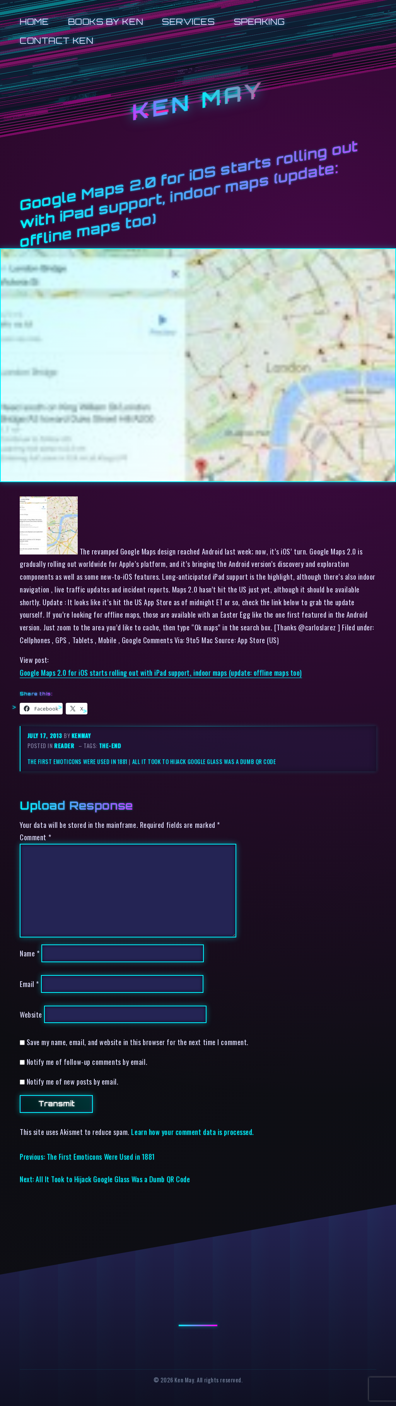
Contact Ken (56, 40)
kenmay (81, 735)
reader (64, 746)
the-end (110, 746)
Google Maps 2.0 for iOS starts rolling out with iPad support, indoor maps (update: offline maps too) (161, 672)
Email (29, 984)
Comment (35, 837)
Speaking (259, 21)
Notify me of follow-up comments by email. (87, 1061)
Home (34, 21)
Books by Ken (105, 21)
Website (31, 1014)
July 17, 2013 (45, 735)
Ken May (198, 101)
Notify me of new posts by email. (72, 1081)
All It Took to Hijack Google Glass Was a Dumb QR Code (204, 761)
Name (29, 953)
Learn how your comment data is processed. (192, 1131)
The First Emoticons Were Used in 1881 (77, 761)
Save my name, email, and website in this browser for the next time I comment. (138, 1042)
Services (188, 21)
